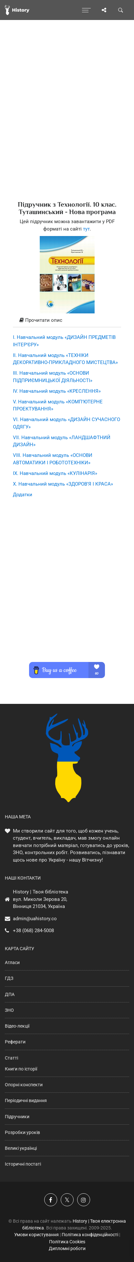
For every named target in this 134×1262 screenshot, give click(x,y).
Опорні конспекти (24, 1084)
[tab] (67, 320)
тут (86, 229)
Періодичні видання (26, 1100)
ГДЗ (9, 978)
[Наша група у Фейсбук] (50, 1199)
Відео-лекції (17, 1026)
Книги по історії (21, 1068)
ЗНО (9, 1010)
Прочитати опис (40, 320)
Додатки (22, 495)
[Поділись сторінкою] (104, 10)
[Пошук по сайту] (120, 10)
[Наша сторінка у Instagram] (83, 1199)
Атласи (12, 962)
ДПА (10, 994)
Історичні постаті (23, 1164)
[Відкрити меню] (86, 10)
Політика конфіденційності (90, 1234)
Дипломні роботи (67, 1248)
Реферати (15, 1041)
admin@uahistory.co (35, 919)
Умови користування (36, 1234)
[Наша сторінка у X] (67, 1199)
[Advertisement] (67, 122)
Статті (11, 1057)
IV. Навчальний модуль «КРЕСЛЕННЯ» (57, 391)
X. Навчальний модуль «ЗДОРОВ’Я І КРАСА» (63, 484)
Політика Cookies (67, 1241)
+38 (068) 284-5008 (33, 930)
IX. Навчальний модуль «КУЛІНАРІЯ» (55, 473)
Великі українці (21, 1148)
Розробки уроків (22, 1132)
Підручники (17, 1116)
